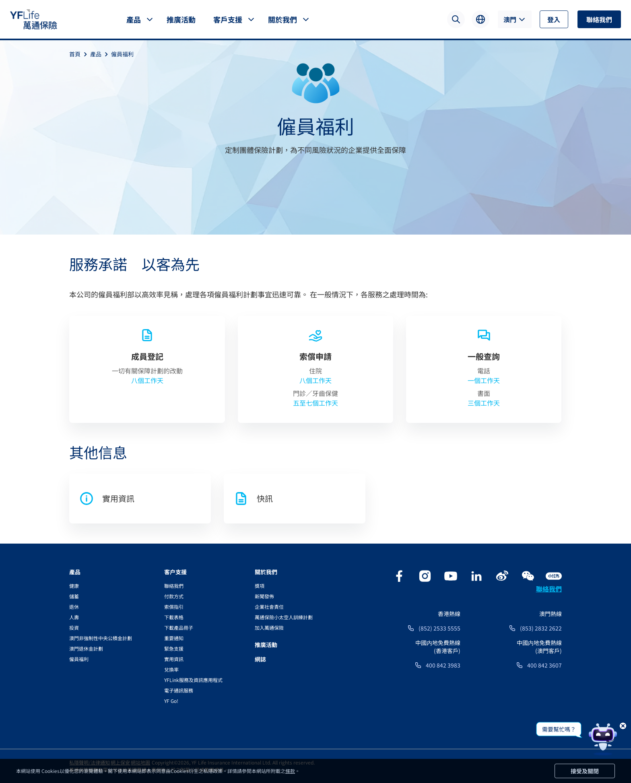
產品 (133, 19)
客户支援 (175, 572)
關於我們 (282, 19)
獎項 (259, 585)
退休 (74, 606)
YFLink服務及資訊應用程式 (193, 679)
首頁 (79, 54)
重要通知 (174, 638)
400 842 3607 (544, 665)
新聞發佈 (264, 596)
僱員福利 (122, 54)
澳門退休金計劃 (86, 648)
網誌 (260, 659)
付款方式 (174, 596)
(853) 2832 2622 (541, 628)
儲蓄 (74, 596)
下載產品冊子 (178, 627)
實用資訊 (174, 658)
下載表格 (174, 617)
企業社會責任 (269, 606)
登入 (553, 19)
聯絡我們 (599, 19)
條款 (290, 770)
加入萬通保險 (269, 627)
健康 (74, 585)
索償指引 (174, 606)
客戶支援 (227, 19)
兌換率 (171, 669)
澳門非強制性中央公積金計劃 (100, 638)
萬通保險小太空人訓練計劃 (284, 617)
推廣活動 (181, 19)
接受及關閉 (585, 771)
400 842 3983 (443, 665)
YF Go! (171, 700)
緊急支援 (174, 648)
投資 (74, 627)
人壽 (74, 617)
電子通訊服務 (178, 690)
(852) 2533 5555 (439, 628)
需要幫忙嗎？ (559, 729)
